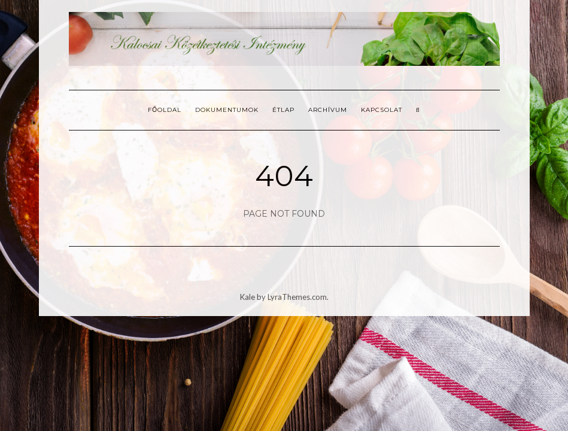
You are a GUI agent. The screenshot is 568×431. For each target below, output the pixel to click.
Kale (247, 297)
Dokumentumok (227, 110)
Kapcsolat (381, 110)
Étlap (283, 110)
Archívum (327, 110)
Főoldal (164, 110)
